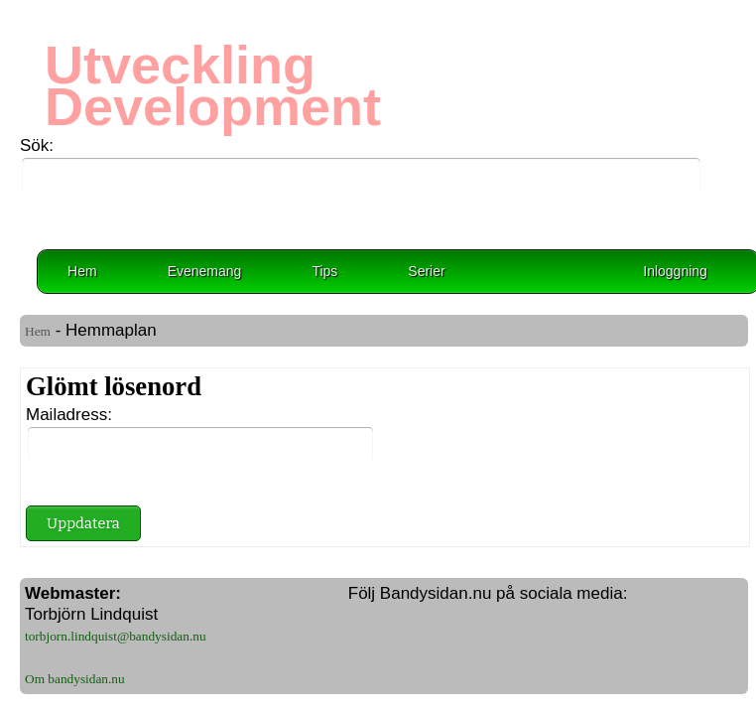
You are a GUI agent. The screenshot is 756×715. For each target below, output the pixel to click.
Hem (82, 271)
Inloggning (675, 271)
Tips (324, 271)
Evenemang (205, 271)
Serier (426, 271)
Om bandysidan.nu (75, 678)
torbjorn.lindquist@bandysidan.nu (115, 636)
